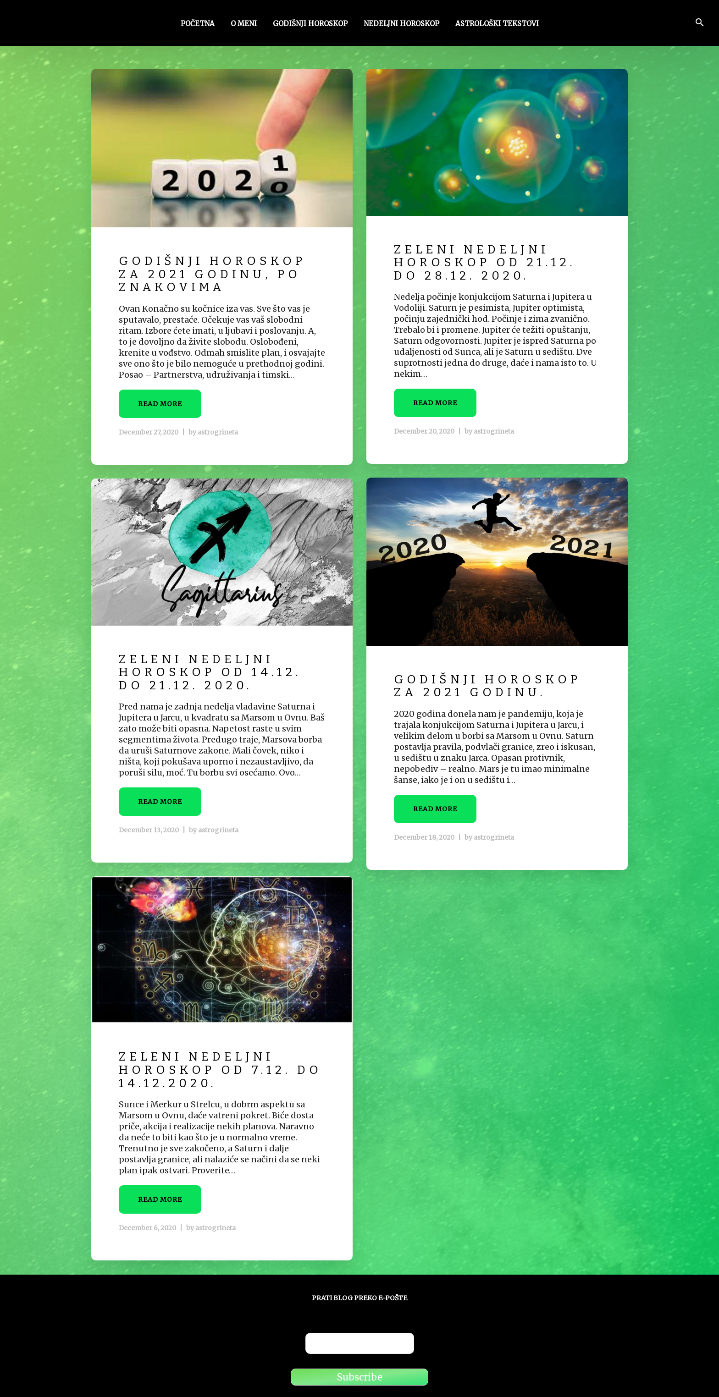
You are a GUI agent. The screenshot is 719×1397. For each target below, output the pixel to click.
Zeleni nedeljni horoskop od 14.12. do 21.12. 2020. (210, 672)
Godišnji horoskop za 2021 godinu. (487, 686)
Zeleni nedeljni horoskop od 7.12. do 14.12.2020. (220, 1070)
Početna (198, 24)
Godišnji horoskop (310, 24)
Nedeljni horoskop (401, 24)
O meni (244, 24)
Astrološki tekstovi (497, 24)
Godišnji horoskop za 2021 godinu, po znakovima (212, 274)
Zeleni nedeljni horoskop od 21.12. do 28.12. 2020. (485, 262)
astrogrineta (218, 432)
